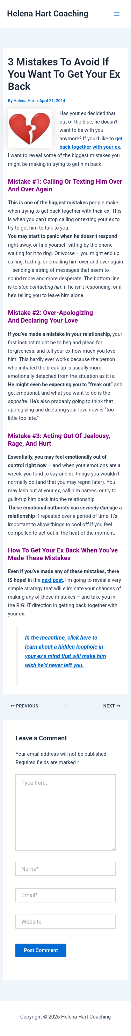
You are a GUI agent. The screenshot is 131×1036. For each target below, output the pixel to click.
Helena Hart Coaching (47, 14)
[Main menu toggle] (116, 14)
